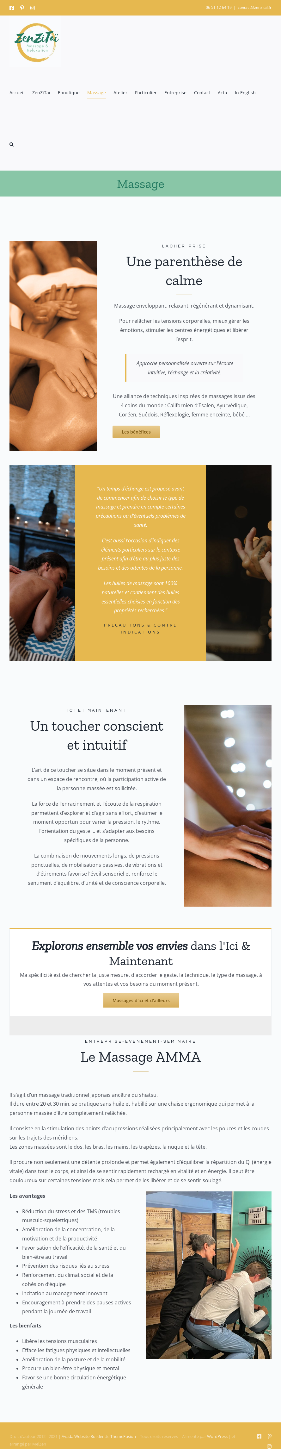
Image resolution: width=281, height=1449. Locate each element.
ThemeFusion (123, 1436)
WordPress (217, 1436)
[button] (11, 144)
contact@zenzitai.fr (255, 7)
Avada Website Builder (83, 1436)
